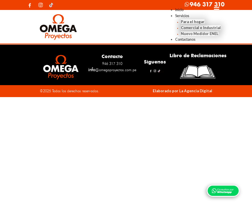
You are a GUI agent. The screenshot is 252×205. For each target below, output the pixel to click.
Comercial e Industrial (201, 27)
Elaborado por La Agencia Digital (182, 91)
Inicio (179, 10)
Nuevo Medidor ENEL (199, 33)
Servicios (182, 16)
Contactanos (185, 39)
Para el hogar (193, 21)
